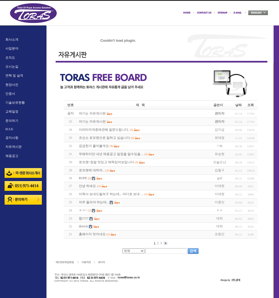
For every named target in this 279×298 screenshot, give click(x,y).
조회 (250, 105)
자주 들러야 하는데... (94, 202)
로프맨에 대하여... (92, 170)
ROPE (83, 178)
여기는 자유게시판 (92, 121)
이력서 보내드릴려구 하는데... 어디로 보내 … (111, 194)
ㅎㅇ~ (83, 210)
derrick (83, 226)
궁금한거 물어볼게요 (94, 146)
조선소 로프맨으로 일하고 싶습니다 (104, 138)
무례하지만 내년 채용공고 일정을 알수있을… (111, 154)
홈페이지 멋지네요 (92, 234)
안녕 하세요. (88, 186)
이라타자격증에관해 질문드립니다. (104, 130)
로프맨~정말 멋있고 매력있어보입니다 (106, 162)
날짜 (238, 105)
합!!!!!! (84, 218)
